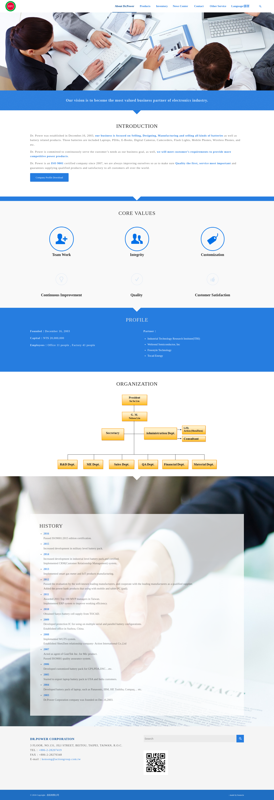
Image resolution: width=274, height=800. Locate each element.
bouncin (240, 795)
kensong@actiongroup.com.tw (61, 759)
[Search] (260, 6)
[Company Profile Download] (49, 178)
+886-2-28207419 (50, 750)
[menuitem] (124, 6)
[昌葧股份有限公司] (10, 6)
